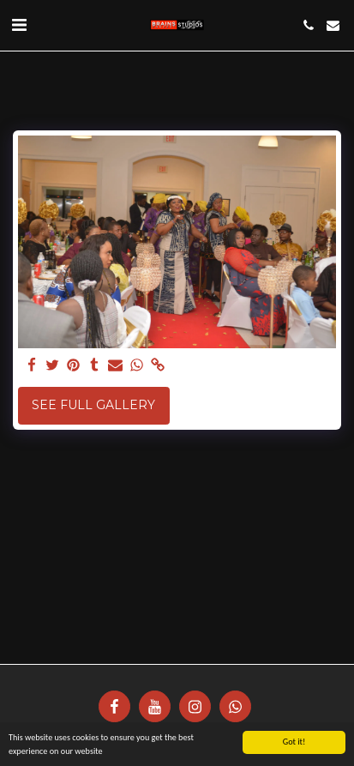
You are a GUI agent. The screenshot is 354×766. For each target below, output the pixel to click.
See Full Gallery (93, 405)
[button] (18, 25)
